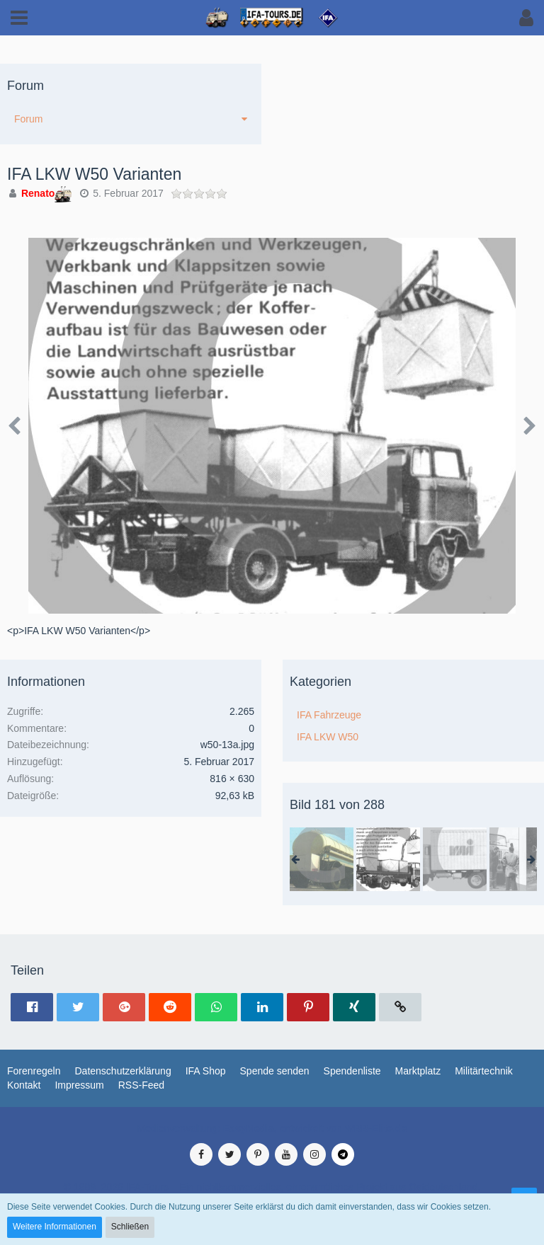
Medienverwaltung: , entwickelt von (272, 1128)
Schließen (130, 1227)
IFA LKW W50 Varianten (94, 174)
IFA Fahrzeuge (329, 715)
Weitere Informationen (54, 1227)
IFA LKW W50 (327, 736)
